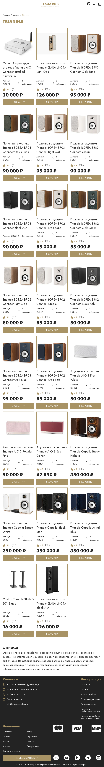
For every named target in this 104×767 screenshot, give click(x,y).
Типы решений (33, 746)
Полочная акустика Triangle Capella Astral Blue (85, 527)
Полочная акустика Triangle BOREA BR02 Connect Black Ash (84, 299)
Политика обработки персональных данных (90, 717)
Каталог (6, 746)
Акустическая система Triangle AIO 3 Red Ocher (51, 451)
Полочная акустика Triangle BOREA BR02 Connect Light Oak (17, 299)
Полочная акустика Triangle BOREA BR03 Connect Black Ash (17, 223)
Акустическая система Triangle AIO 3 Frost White (85, 375)
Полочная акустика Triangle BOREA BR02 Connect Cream (50, 299)
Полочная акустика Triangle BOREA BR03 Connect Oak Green (17, 147)
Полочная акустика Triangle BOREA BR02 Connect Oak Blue (50, 375)
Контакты (7, 736)
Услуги (29, 731)
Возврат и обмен (88, 694)
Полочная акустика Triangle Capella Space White (18, 527)
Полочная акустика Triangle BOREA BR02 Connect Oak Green (84, 223)
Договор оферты (88, 704)
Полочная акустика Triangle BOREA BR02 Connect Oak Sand (50, 223)
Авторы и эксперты (11, 751)
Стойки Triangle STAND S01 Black (18, 601)
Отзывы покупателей (90, 699)
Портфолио (32, 736)
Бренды (6, 741)
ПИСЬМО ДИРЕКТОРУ (27, 757)
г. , (21, 684)
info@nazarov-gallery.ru (15, 704)
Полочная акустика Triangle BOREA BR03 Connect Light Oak (50, 147)
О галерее (7, 731)
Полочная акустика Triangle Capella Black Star (51, 527)
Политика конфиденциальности (90, 710)
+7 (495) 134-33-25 (14, 694)
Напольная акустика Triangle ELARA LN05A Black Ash (51, 603)
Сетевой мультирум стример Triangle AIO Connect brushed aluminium (17, 69)
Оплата (84, 689)
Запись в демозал (13, 699)
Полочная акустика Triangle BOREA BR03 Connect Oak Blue (17, 375)
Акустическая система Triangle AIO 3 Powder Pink (18, 451)
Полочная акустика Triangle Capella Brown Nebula (85, 451)
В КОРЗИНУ (18, 102)
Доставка (85, 684)
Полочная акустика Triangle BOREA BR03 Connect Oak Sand (84, 67)
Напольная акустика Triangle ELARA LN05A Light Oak (51, 67)
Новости (31, 741)
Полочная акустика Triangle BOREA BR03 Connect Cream (84, 147)
